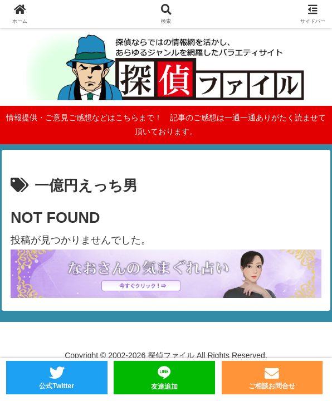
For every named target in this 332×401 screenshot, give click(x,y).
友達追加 (164, 386)
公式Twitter (56, 386)
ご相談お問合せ (271, 386)
